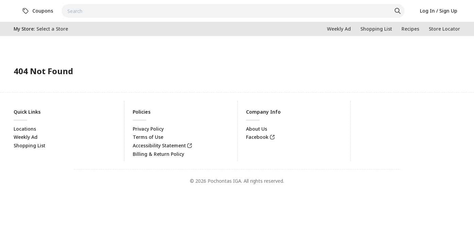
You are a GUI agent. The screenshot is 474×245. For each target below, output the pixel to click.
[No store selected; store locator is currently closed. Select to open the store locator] (52, 29)
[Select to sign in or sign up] (438, 11)
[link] (37, 11)
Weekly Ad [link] (25, 137)
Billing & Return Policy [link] (158, 154)
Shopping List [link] (29, 145)
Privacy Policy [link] (148, 129)
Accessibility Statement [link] (159, 145)
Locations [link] (25, 129)
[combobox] (233, 11)
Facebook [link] (257, 137)
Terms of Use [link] (148, 137)
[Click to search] (398, 11)
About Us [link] (256, 129)
